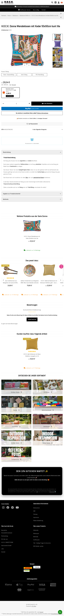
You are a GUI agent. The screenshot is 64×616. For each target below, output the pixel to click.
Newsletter (4, 530)
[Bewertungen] (10, 278)
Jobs (2, 549)
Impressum (36, 517)
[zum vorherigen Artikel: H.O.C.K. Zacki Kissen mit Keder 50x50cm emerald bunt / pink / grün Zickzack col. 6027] (61, 17)
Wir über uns (4, 539)
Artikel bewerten (32, 319)
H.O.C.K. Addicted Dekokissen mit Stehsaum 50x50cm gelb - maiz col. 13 (49, 282)
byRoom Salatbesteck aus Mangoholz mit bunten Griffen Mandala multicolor (10, 282)
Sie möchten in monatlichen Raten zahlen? (32, 113)
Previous (25, 65)
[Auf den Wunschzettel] (32, 124)
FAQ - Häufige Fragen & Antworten (42, 543)
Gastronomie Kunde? (6, 545)
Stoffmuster (36, 540)
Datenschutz (51, 491)
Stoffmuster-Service (24, 10)
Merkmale (35, 537)
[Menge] (16, 103)
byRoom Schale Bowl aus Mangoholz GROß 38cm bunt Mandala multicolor (30, 282)
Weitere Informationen (42, 113)
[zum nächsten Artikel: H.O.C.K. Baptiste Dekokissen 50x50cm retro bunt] (61, 14)
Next (29, 65)
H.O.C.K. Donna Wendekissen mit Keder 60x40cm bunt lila (32, 237)
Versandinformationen (6, 533)
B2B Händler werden (38, 546)
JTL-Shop (34, 606)
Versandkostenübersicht (56, 614)
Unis (27, 177)
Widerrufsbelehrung (38, 520)
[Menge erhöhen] (29, 103)
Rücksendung (4, 536)
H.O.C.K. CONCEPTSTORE (7, 542)
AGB (37, 491)
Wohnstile (35, 530)
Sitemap (35, 514)
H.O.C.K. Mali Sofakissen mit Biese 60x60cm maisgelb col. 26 (32, 355)
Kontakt (44, 10)
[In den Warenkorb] (47, 104)
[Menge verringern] (3, 103)
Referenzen (36, 533)
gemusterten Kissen (39, 177)
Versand (14, 85)
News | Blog (36, 10)
